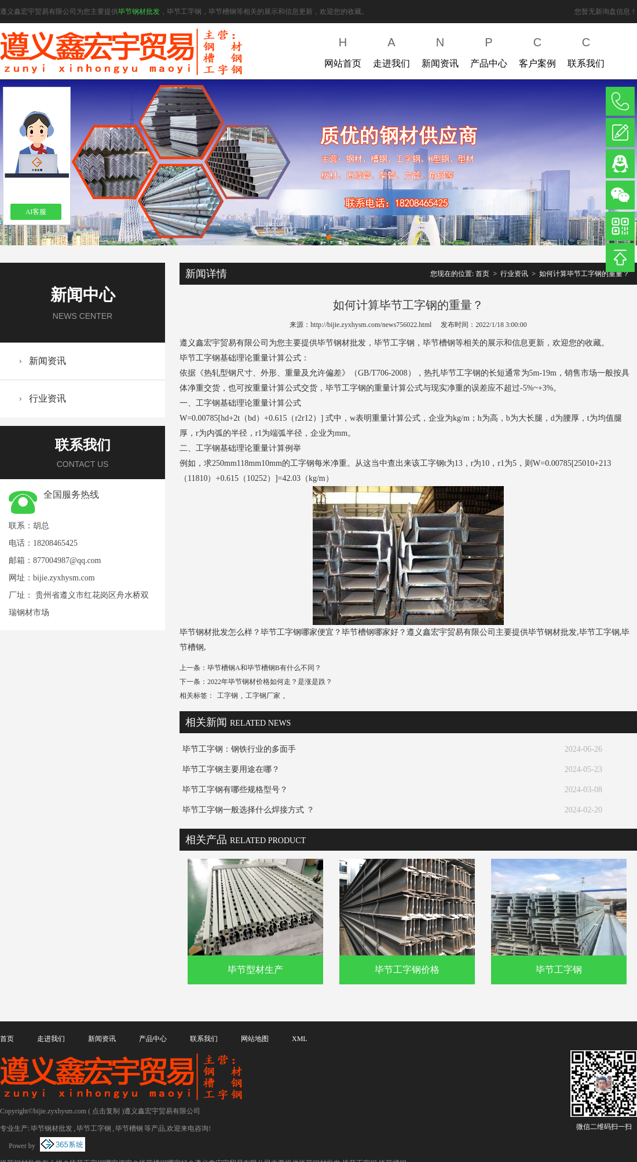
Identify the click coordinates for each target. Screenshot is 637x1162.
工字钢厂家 (263, 696)
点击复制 (106, 1111)
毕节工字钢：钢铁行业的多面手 (239, 749)
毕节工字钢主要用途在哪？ (231, 769)
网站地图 (255, 1039)
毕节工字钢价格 (407, 970)
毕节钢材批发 (139, 12)
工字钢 (227, 696)
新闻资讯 (440, 50)
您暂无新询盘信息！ (605, 12)
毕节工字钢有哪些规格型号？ (235, 789)
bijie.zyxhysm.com (64, 577)
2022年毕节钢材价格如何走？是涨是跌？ (269, 682)
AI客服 (36, 212)
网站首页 (342, 50)
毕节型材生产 (255, 970)
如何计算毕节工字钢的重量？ (584, 274)
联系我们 (586, 50)
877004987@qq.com (67, 560)
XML (299, 1039)
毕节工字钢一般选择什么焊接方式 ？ (248, 810)
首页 (482, 274)
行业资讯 (47, 398)
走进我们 (391, 50)
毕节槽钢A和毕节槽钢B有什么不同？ (264, 668)
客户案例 (537, 50)
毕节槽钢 (129, 1128)
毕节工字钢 (559, 970)
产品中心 (488, 50)
